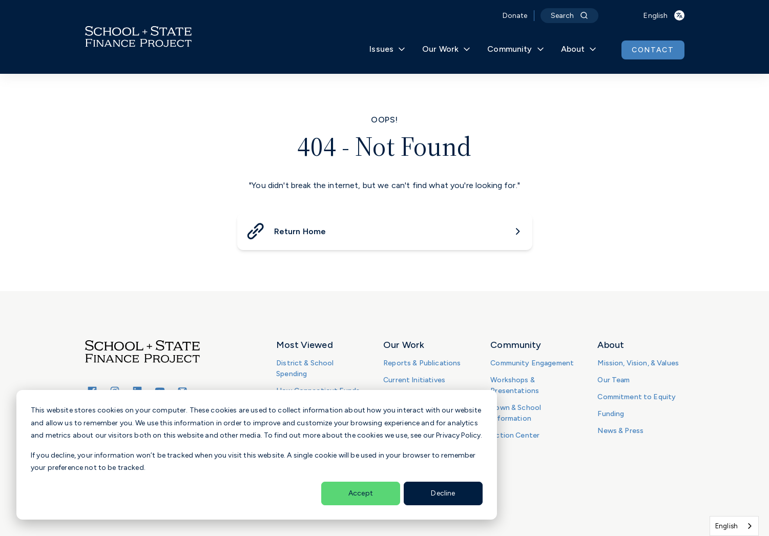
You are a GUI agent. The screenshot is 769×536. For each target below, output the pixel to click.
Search (570, 15)
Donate (515, 15)
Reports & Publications (422, 363)
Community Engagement (532, 363)
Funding (610, 413)
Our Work (446, 49)
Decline (443, 493)
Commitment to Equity (636, 397)
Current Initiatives (414, 380)
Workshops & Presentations (514, 385)
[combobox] (734, 526)
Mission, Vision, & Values (638, 363)
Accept (360, 493)
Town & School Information (515, 413)
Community (515, 49)
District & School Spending (305, 368)
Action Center (514, 435)
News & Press (620, 430)
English (726, 526)
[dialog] (256, 455)
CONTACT (653, 50)
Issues (387, 49)
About (579, 49)
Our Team (613, 380)
